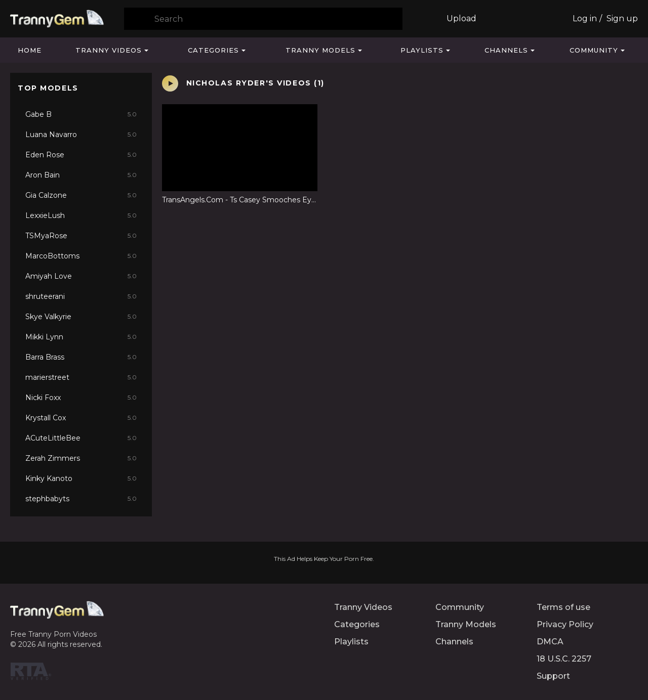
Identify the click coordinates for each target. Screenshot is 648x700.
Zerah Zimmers (81, 458)
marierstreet (81, 377)
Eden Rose (81, 155)
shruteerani (81, 296)
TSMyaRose (81, 236)
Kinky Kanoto (81, 478)
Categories (213, 50)
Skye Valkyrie (81, 317)
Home (30, 50)
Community (594, 50)
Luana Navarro (81, 134)
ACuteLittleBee (81, 438)
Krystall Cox (81, 418)
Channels (506, 50)
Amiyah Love (81, 276)
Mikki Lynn (81, 337)
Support (553, 676)
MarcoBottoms (81, 256)
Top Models (48, 88)
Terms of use (563, 607)
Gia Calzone (81, 195)
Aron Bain (81, 175)
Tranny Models (320, 50)
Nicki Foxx (81, 397)
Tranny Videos (108, 50)
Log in (585, 18)
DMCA (550, 641)
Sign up (622, 18)
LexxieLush (81, 215)
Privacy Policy (565, 624)
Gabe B (81, 114)
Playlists (421, 50)
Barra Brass (81, 357)
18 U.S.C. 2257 (564, 659)
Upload (461, 18)
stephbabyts (81, 499)
